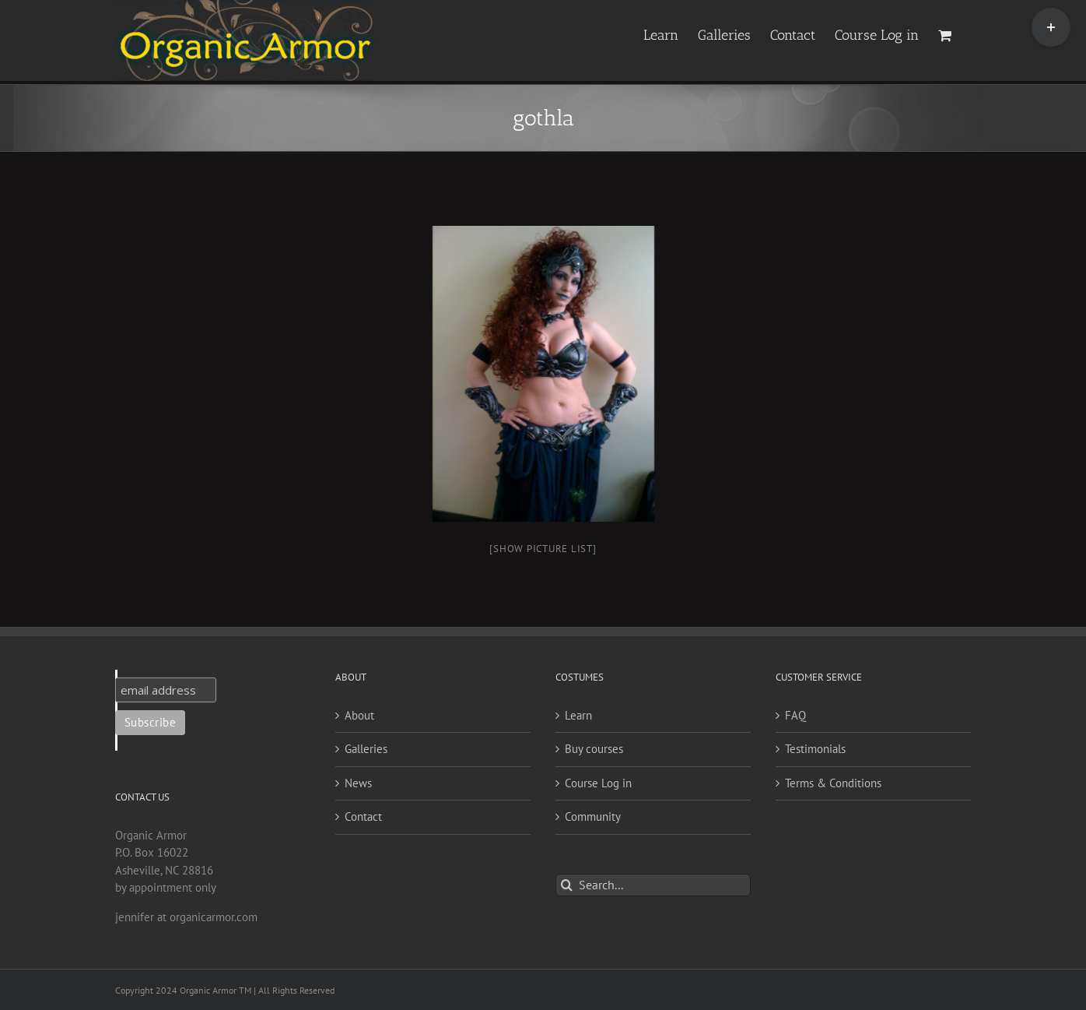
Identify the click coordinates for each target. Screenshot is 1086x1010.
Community (593, 816)
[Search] (566, 885)
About (359, 715)
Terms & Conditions (833, 783)
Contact (363, 816)
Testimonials (815, 748)
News (358, 783)
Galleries (366, 748)
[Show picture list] (542, 548)
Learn (578, 715)
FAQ (795, 715)
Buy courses (594, 748)
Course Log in (598, 783)
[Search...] (653, 885)
